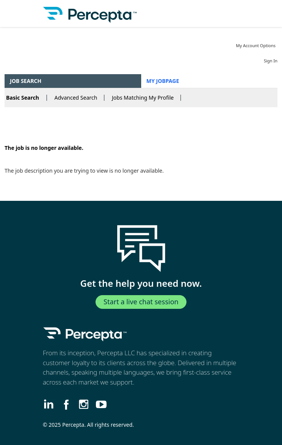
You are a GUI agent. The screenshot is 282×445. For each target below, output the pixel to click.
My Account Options (256, 45)
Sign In (270, 61)
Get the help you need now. (141, 283)
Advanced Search (75, 97)
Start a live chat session (141, 301)
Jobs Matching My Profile (143, 97)
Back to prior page (28, 125)
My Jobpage (163, 80)
